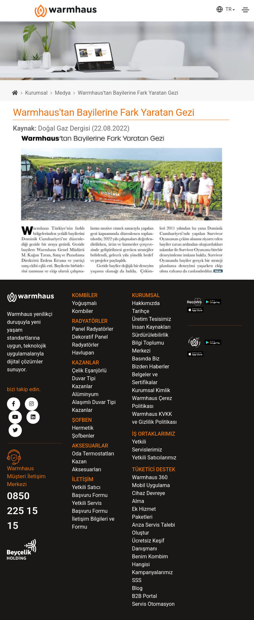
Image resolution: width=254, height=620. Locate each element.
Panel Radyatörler (92, 329)
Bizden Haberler (150, 366)
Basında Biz (145, 359)
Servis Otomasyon (153, 604)
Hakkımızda (146, 303)
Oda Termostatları (93, 453)
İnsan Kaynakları (151, 327)
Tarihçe (140, 311)
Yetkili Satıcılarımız (154, 457)
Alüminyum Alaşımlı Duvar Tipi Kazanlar (94, 402)
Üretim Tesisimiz (151, 319)
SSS (137, 580)
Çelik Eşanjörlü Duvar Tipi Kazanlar (89, 378)
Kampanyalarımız (152, 572)
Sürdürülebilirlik (150, 335)
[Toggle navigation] (245, 10)
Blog (137, 588)
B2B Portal (144, 596)
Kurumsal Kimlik (151, 390)
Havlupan (83, 353)
